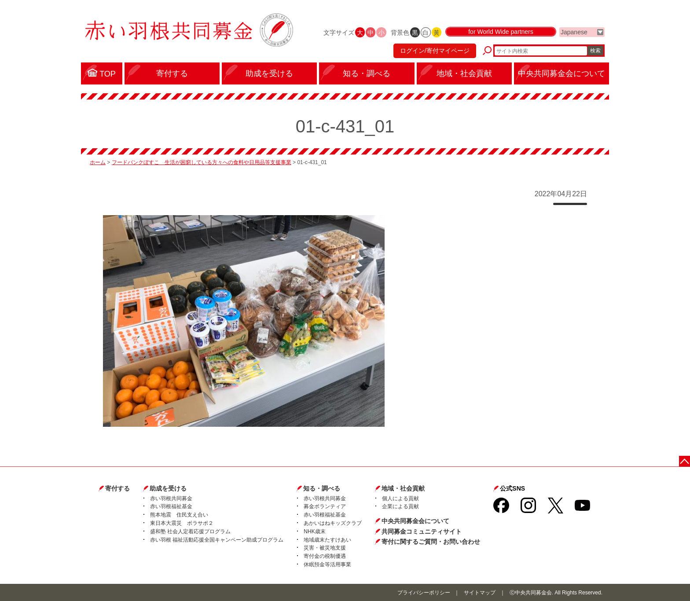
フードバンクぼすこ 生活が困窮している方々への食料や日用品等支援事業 (201, 162)
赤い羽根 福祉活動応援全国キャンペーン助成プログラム (216, 540)
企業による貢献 (400, 506)
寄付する (117, 488)
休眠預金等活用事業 (327, 564)
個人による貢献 (400, 498)
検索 (595, 51)
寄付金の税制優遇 (325, 556)
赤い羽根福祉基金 (171, 506)
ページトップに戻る (684, 461)
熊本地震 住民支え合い (179, 515)
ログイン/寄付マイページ (435, 50)
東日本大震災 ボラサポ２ (181, 523)
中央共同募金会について (415, 520)
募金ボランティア (325, 506)
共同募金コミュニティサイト (422, 531)
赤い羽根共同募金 (171, 498)
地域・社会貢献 (403, 488)
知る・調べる (321, 488)
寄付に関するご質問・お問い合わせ (431, 541)
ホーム (98, 162)
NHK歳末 (314, 531)
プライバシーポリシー (423, 593)
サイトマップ (479, 593)
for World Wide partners (500, 31)
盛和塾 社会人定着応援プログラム (190, 531)
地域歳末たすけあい (327, 540)
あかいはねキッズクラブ (333, 523)
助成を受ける (168, 488)
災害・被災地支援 (325, 548)
